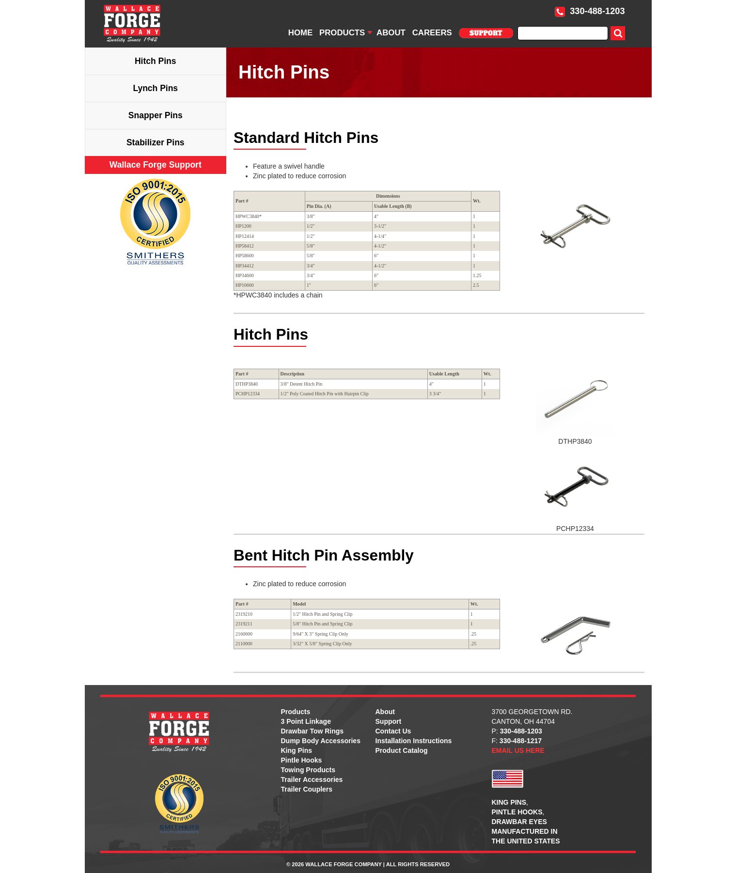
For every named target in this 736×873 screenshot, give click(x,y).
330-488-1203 (590, 11)
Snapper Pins (155, 115)
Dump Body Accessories (320, 741)
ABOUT (391, 32)
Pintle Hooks (301, 760)
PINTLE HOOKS (517, 812)
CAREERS (432, 32)
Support (389, 721)
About (385, 712)
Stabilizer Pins (155, 142)
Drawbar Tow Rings (312, 731)
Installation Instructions (414, 741)
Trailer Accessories (312, 779)
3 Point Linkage (306, 721)
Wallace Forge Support (156, 165)
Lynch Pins (155, 88)
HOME (300, 32)
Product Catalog (402, 750)
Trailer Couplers (307, 789)
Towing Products (308, 770)
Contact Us (393, 731)
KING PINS (509, 802)
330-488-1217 (521, 741)
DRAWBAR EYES (519, 822)
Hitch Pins (155, 61)
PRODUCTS (342, 32)
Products (296, 712)
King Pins (297, 750)
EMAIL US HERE (518, 750)
